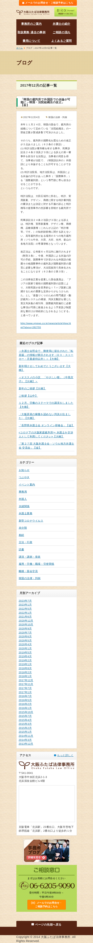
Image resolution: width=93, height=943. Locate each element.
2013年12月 (26, 743)
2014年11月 (26, 736)
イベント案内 (27, 484)
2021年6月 (25, 616)
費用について (31, 40)
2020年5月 (25, 640)
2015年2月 (25, 728)
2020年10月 (26, 624)
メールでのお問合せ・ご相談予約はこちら (49, 2)
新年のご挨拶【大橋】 (32, 388)
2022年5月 (25, 608)
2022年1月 (25, 612)
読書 (21, 549)
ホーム (19, 48)
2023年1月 (25, 604)
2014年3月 (25, 740)
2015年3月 (25, 724)
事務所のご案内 (31, 23)
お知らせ (24, 470)
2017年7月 (25, 688)
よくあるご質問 (61, 40)
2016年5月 (25, 700)
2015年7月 (25, 716)
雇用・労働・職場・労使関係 (36, 564)
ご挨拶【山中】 (28, 395)
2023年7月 (25, 600)
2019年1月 (25, 664)
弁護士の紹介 (61, 23)
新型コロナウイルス (31, 520)
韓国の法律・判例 (30, 578)
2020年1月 (25, 648)
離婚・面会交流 (28, 571)
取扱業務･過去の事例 (32, 32)
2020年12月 (26, 620)
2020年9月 (25, 628)
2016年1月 (25, 708)
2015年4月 (25, 720)
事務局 (23, 491)
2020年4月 (25, 644)
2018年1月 (25, 676)
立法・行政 (25, 542)
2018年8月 (25, 668)
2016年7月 (25, 696)
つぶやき (24, 477)
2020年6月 (25, 636)
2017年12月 (26, 680)
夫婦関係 (24, 506)
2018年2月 (25, 672)
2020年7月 (25, 632)
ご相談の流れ (61, 32)
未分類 (23, 527)
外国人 (23, 499)
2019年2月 (25, 660)
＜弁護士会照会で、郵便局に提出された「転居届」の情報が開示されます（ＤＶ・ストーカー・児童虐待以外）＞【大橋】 (46, 355)
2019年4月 (25, 656)
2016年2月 (25, 704)
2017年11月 (26, 684)
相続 (21, 535)
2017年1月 (25, 692)
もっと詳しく (65, 755)
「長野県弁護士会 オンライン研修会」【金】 (46, 425)
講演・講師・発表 (30, 556)
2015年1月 (25, 731)
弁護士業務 (25, 513)
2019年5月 (25, 652)
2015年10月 (26, 712)
